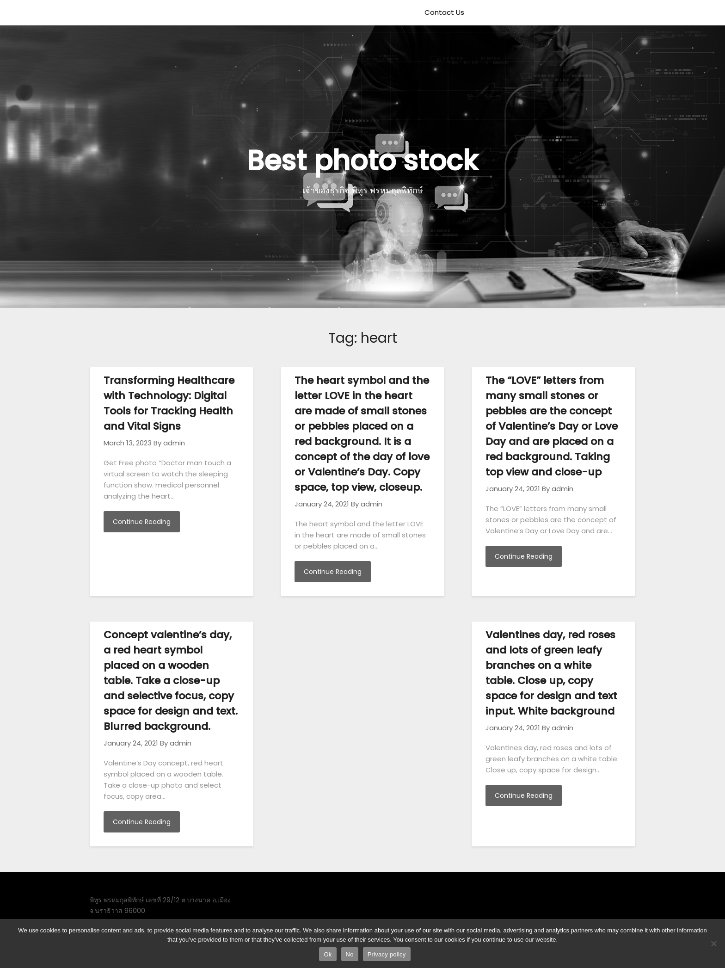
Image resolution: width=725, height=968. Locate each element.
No (350, 954)
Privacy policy (387, 954)
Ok (328, 954)
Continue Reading (142, 521)
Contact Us (444, 12)
